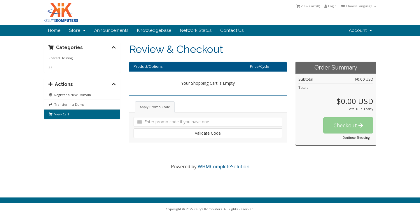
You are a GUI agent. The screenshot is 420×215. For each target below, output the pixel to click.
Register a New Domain (69, 95)
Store (77, 30)
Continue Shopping (356, 138)
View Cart (58, 114)
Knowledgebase (154, 30)
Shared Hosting (60, 58)
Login (330, 6)
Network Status (195, 30)
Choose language (358, 6)
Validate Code (208, 133)
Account (360, 30)
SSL (51, 67)
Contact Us (232, 30)
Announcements (111, 30)
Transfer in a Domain (68, 104)
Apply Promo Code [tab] (155, 107)
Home (54, 30)
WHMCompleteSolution (223, 166)
